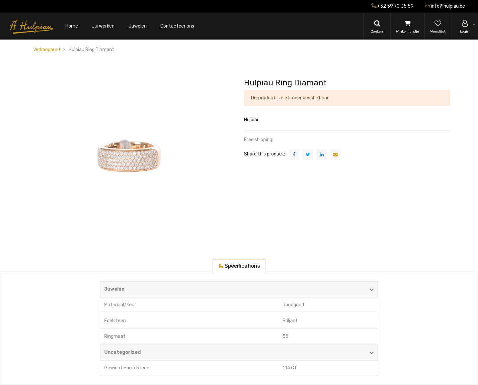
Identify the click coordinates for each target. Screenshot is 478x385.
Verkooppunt (47, 49)
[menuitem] (71, 26)
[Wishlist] (438, 26)
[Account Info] (464, 26)
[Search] (377, 26)
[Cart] (407, 26)
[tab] (239, 265)
